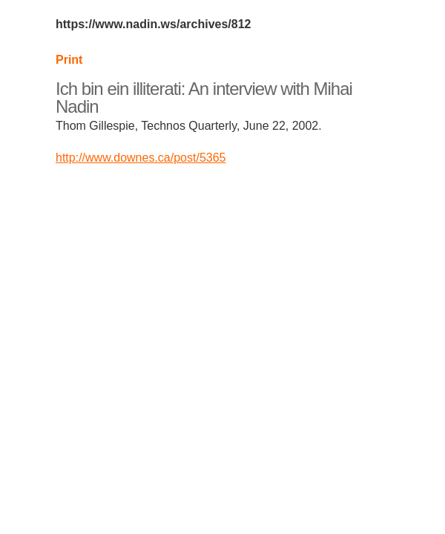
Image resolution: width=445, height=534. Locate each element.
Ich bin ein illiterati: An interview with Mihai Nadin (204, 97)
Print (69, 59)
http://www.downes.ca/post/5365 (140, 157)
